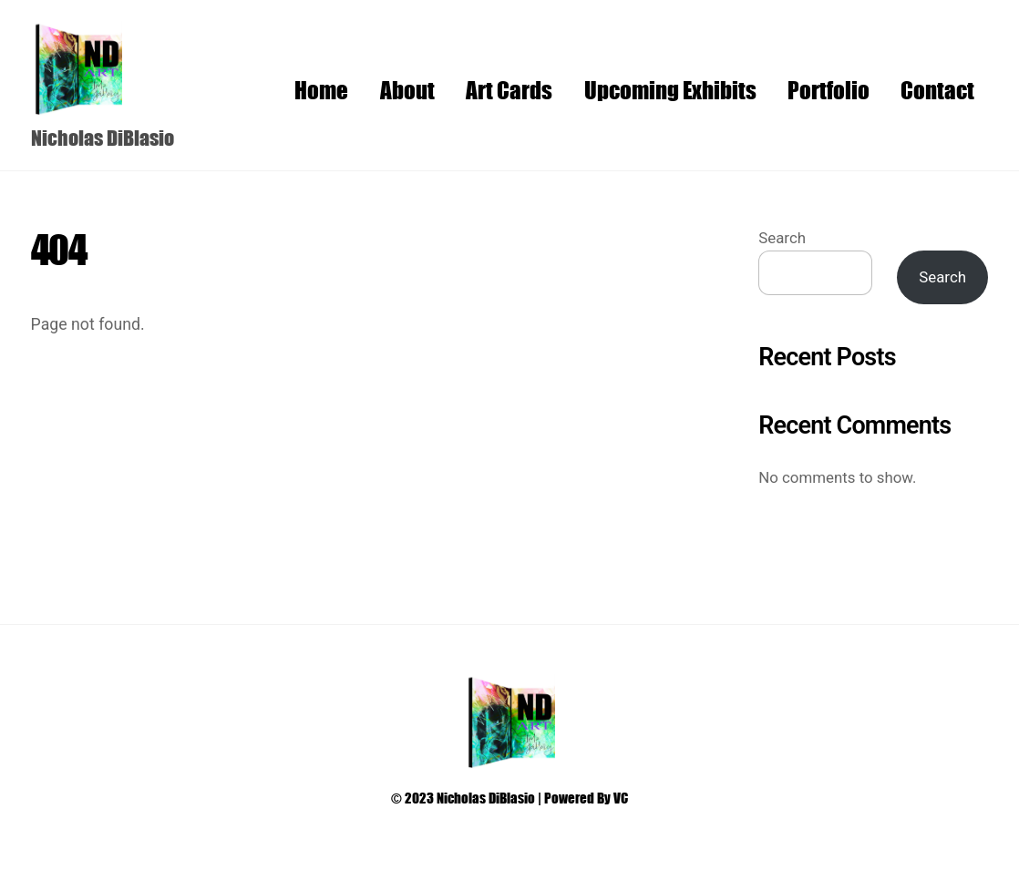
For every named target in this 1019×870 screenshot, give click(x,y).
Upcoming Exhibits (670, 89)
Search (782, 238)
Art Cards (509, 89)
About (407, 89)
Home (321, 89)
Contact (937, 89)
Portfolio (828, 89)
